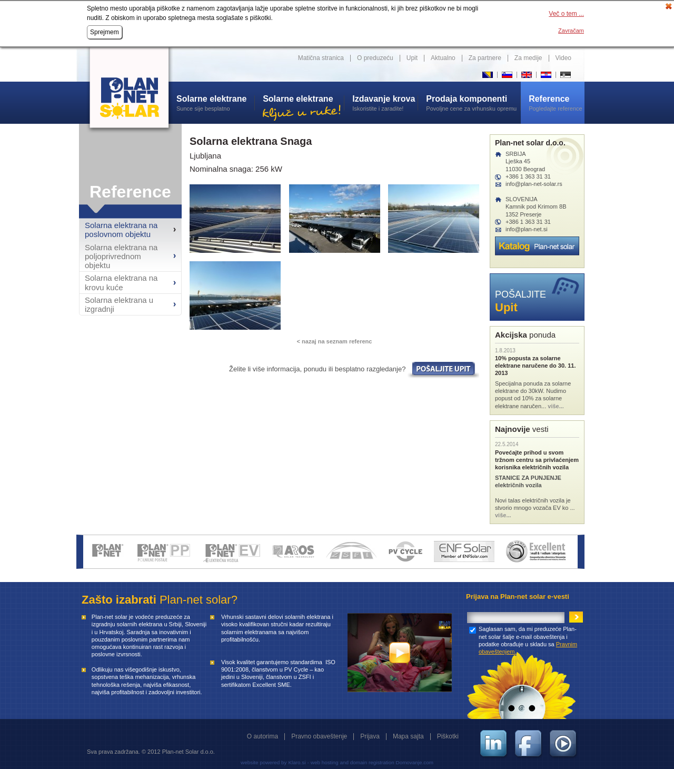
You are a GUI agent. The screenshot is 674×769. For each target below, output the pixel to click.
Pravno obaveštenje (319, 736)
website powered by (263, 762)
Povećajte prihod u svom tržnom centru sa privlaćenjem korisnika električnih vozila (537, 460)
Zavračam (571, 30)
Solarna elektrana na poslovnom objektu (121, 230)
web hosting (325, 762)
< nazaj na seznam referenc (334, 341)
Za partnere (485, 58)
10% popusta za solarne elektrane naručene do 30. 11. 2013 (535, 366)
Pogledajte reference (556, 103)
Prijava (370, 736)
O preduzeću (375, 58)
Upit (412, 58)
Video (563, 58)
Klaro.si (296, 762)
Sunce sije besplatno (215, 103)
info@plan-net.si (527, 229)
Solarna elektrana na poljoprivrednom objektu (121, 256)
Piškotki (448, 736)
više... (556, 406)
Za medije (528, 58)
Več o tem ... (566, 13)
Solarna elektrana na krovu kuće (121, 282)
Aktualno (443, 58)
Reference (130, 191)
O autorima (262, 736)
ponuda (525, 334)
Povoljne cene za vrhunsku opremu (473, 103)
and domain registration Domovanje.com (386, 762)
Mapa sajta (408, 736)
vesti (522, 429)
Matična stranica (321, 58)
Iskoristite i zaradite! (385, 103)
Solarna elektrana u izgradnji (119, 304)
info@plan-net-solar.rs (534, 184)
